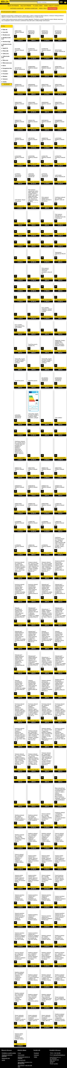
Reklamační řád (6, 1058)
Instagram (36, 1055)
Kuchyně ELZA (21, 1060)
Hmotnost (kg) (6, 41)
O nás (19, 1053)
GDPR (3, 1060)
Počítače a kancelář (16, 8)
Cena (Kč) (5, 32)
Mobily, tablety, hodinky (51, 5)
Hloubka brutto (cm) (6, 38)
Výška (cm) (6, 53)
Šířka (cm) (5, 60)
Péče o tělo (43, 8)
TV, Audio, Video (37, 5)
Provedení (5, 73)
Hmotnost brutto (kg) (6, 45)
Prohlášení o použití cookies (9, 1053)
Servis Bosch (21, 1065)
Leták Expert (52, 8)
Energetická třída (7, 68)
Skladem (5, 76)
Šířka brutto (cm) (7, 63)
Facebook (36, 1053)
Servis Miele (21, 1062)
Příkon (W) (5, 51)
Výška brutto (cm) (5, 57)
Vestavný (5, 79)
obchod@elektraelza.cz (59, 1055)
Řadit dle (5, 29)
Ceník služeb (21, 1055)
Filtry (4, 26)
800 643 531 (21, 1063)
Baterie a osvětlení (31, 8)
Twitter (35, 1057)
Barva (4, 65)
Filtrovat (7, 84)
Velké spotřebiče (13, 5)
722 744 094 (57, 1053)
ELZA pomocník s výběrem (9, 11)
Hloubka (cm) (6, 35)
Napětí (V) (5, 48)
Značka (4, 81)
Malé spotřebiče (26, 5)
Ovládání (5, 71)
